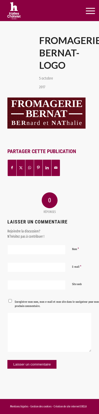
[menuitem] (84, 11)
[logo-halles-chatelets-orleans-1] (41, 10)
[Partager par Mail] (55, 168)
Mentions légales (19, 406)
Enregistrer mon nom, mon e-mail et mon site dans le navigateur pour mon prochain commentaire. (57, 304)
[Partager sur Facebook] (12, 168)
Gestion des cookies (41, 406)
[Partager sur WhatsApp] (29, 168)
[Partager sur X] (21, 168)
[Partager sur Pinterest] (38, 168)
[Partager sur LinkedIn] (47, 168)
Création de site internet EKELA (70, 406)
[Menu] (84, 11)
